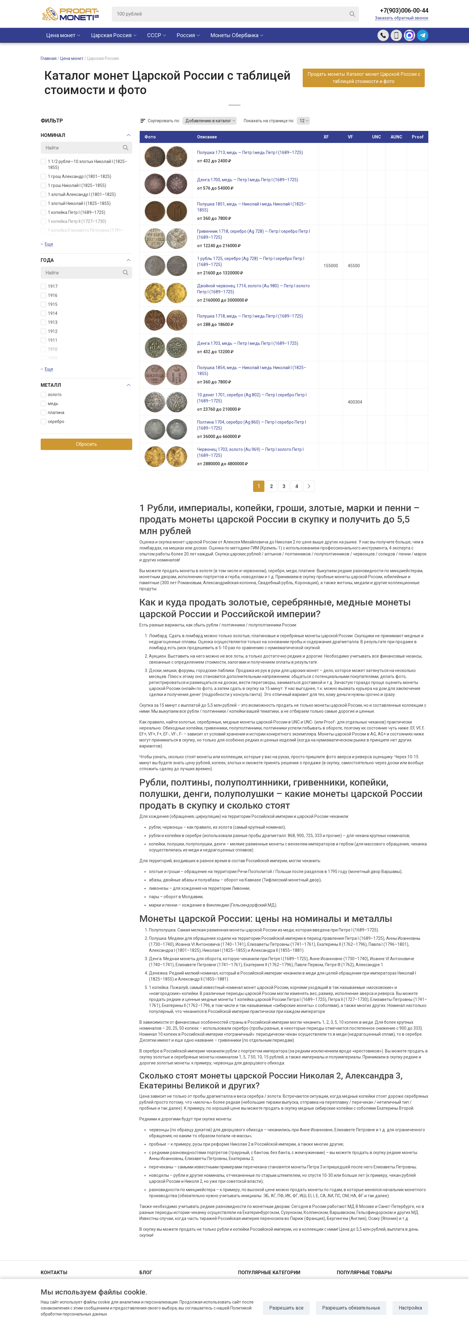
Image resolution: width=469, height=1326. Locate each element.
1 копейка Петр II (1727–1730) (73, 221)
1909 (49, 358)
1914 (49, 313)
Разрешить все (286, 1308)
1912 (49, 331)
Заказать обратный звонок (401, 18)
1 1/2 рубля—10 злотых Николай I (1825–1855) (84, 164)
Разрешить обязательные (351, 1308)
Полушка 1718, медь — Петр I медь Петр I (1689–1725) (250, 316)
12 (302, 120)
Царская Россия (111, 35)
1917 (49, 286)
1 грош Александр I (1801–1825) (76, 176)
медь (49, 403)
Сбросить (86, 444)
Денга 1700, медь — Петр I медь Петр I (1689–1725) (247, 179)
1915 (49, 304)
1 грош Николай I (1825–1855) (73, 185)
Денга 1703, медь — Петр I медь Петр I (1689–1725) (247, 343)
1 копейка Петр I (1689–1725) (73, 212)
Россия (186, 35)
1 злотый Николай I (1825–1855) (76, 203)
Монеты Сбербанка (234, 35)
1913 (49, 322)
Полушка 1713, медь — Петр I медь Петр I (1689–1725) (250, 152)
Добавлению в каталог (208, 120)
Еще (49, 244)
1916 (49, 295)
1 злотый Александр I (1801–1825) (78, 194)
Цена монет (60, 35)
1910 (49, 349)
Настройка (410, 1308)
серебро (52, 421)
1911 (49, 340)
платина (52, 412)
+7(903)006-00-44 (404, 10)
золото (51, 394)
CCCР (154, 35)
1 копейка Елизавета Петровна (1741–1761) (82, 233)
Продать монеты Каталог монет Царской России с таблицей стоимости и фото (363, 77)
